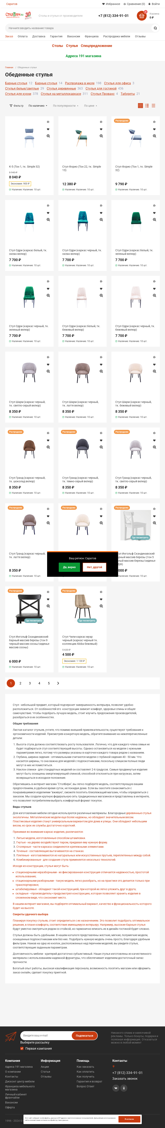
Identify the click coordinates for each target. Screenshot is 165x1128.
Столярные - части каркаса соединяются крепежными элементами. (60, 846)
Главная (9, 67)
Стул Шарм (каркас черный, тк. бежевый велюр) (133, 403)
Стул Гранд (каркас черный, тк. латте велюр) (27, 555)
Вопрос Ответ (85, 1086)
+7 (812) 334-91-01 (113, 16)
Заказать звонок (125, 1078)
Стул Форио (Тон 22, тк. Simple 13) (81, 168)
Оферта (10, 1107)
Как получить (85, 1076)
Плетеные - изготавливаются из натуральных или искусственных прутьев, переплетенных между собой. (83, 855)
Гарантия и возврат (89, 1081)
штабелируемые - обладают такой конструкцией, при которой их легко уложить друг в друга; (76, 889)
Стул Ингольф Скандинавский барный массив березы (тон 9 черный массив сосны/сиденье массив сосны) (29, 642)
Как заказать (85, 1066)
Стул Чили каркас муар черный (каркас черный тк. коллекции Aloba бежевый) (80, 640)
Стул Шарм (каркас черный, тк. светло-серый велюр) (27, 403)
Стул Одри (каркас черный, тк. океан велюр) (82, 252)
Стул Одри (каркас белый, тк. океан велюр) (28, 252)
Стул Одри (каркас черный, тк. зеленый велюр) (29, 328)
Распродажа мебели (116, 36)
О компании (13, 1071)
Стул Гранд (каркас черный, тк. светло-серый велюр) (133, 479)
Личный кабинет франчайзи (16, 1096)
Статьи (45, 1071)
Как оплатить (85, 1071)
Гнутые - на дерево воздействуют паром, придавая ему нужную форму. (62, 842)
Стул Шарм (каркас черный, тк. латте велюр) (80, 403)
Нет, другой (94, 567)
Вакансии (73, 36)
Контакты (11, 1076)
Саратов (11, 4)
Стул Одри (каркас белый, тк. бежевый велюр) (81, 328)
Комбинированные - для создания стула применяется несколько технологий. (66, 859)
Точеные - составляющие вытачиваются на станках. (50, 851)
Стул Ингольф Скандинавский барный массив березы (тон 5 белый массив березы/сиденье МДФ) (135, 559)
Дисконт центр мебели (19, 1081)
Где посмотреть (140, 537)
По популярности (64, 105)
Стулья (72, 46)
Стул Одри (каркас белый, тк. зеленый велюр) (134, 252)
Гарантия (56, 36)
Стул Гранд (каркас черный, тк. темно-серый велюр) (80, 479)
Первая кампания (38, 1048)
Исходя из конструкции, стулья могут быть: (41, 866)
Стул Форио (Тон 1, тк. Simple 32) (133, 168)
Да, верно (69, 567)
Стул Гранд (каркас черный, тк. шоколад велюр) (27, 479)
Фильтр (18, 105)
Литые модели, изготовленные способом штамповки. (51, 838)
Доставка (38, 36)
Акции (45, 1066)
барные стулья (135, 924)
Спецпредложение (96, 46)
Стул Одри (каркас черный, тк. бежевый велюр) (135, 328)
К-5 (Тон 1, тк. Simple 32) (24, 166)
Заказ (9, 36)
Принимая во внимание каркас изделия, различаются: (48, 831)
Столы (57, 46)
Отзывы (140, 36)
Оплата (23, 36)
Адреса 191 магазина (83, 56)
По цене (89, 105)
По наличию (36, 105)
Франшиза (92, 36)
